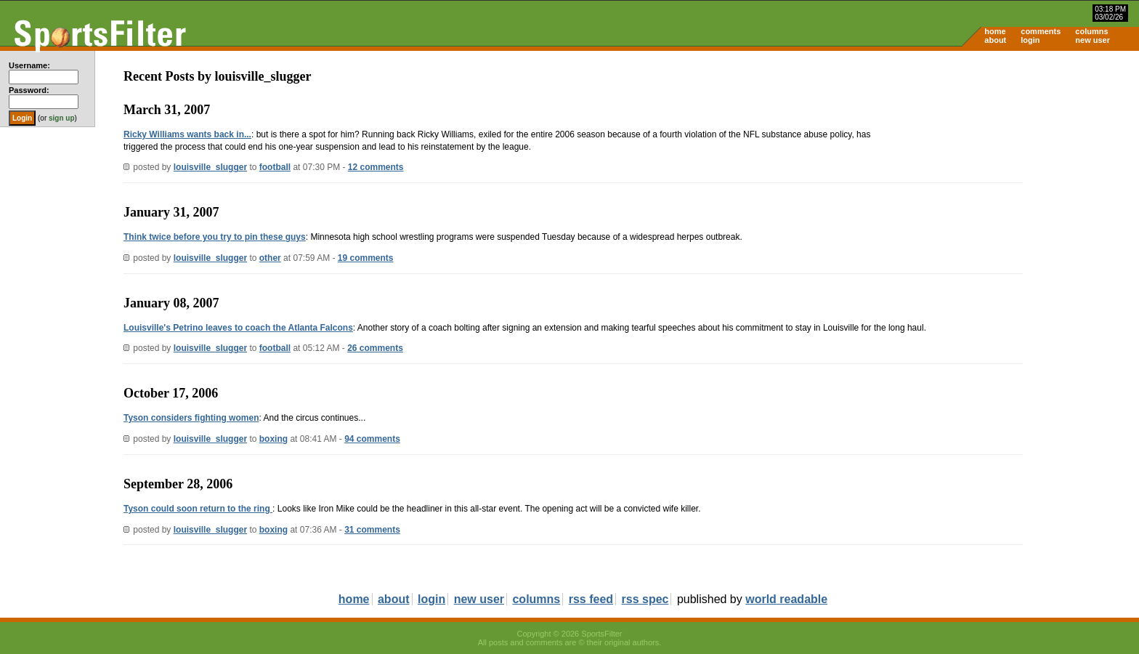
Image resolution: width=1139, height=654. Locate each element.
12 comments (376, 167)
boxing (273, 439)
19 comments (366, 258)
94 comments (372, 439)
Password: (29, 90)
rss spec (645, 599)
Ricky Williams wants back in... (187, 134)
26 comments (375, 348)
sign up (62, 118)
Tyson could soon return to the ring (197, 509)
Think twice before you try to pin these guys (214, 237)
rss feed (591, 599)
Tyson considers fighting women (191, 418)
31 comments (372, 530)
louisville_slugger (210, 167)
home (994, 31)
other (270, 258)
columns (1091, 31)
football (275, 167)
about (995, 40)
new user (1092, 40)
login (1030, 40)
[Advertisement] (1015, 164)
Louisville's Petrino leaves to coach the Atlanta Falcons (238, 328)
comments (1041, 31)
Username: (29, 65)
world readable (786, 599)
